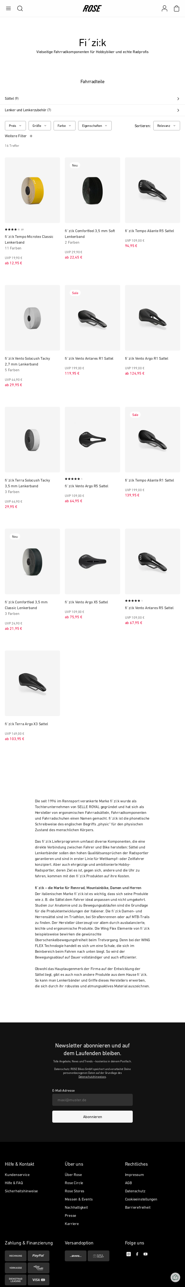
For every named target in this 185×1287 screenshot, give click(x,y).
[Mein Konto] (164, 8)
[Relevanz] (166, 125)
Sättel (92, 98)
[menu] (8, 8)
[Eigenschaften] (95, 125)
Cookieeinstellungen (141, 1199)
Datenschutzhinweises (92, 1076)
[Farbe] (64, 125)
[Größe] (39, 125)
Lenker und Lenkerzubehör (92, 110)
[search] (17, 8)
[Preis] (15, 125)
